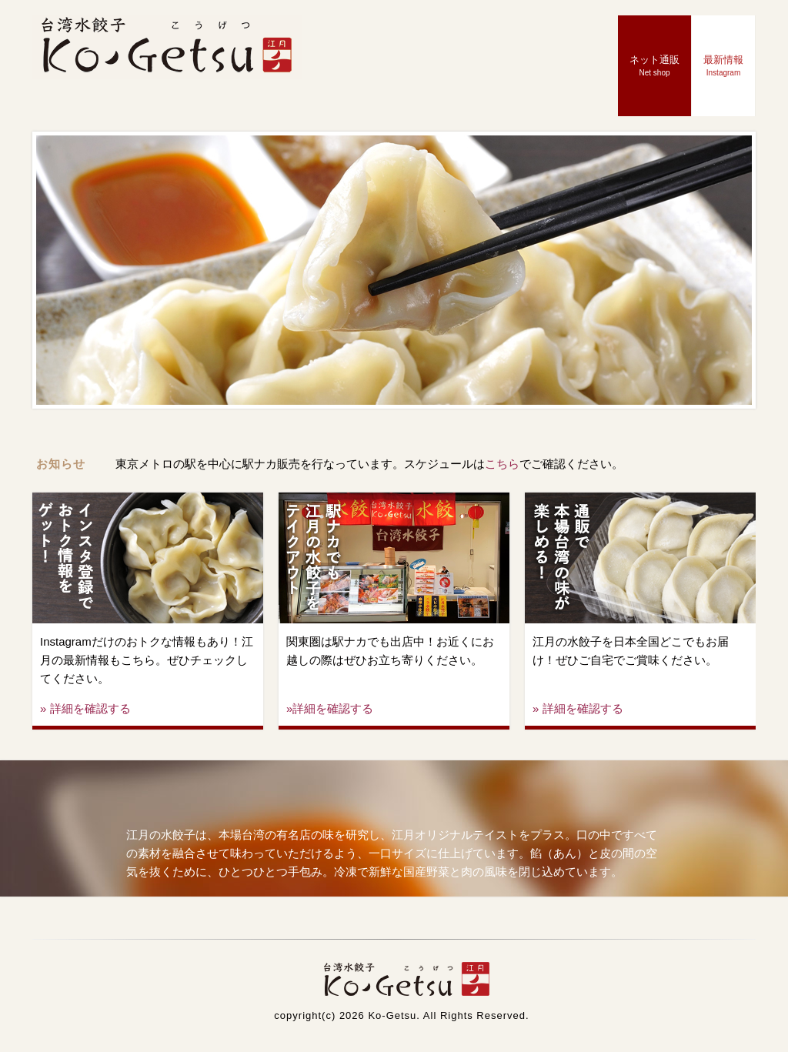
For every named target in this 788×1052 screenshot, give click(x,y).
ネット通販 (654, 65)
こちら (502, 463)
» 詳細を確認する (85, 708)
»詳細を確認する (329, 708)
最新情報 (723, 65)
